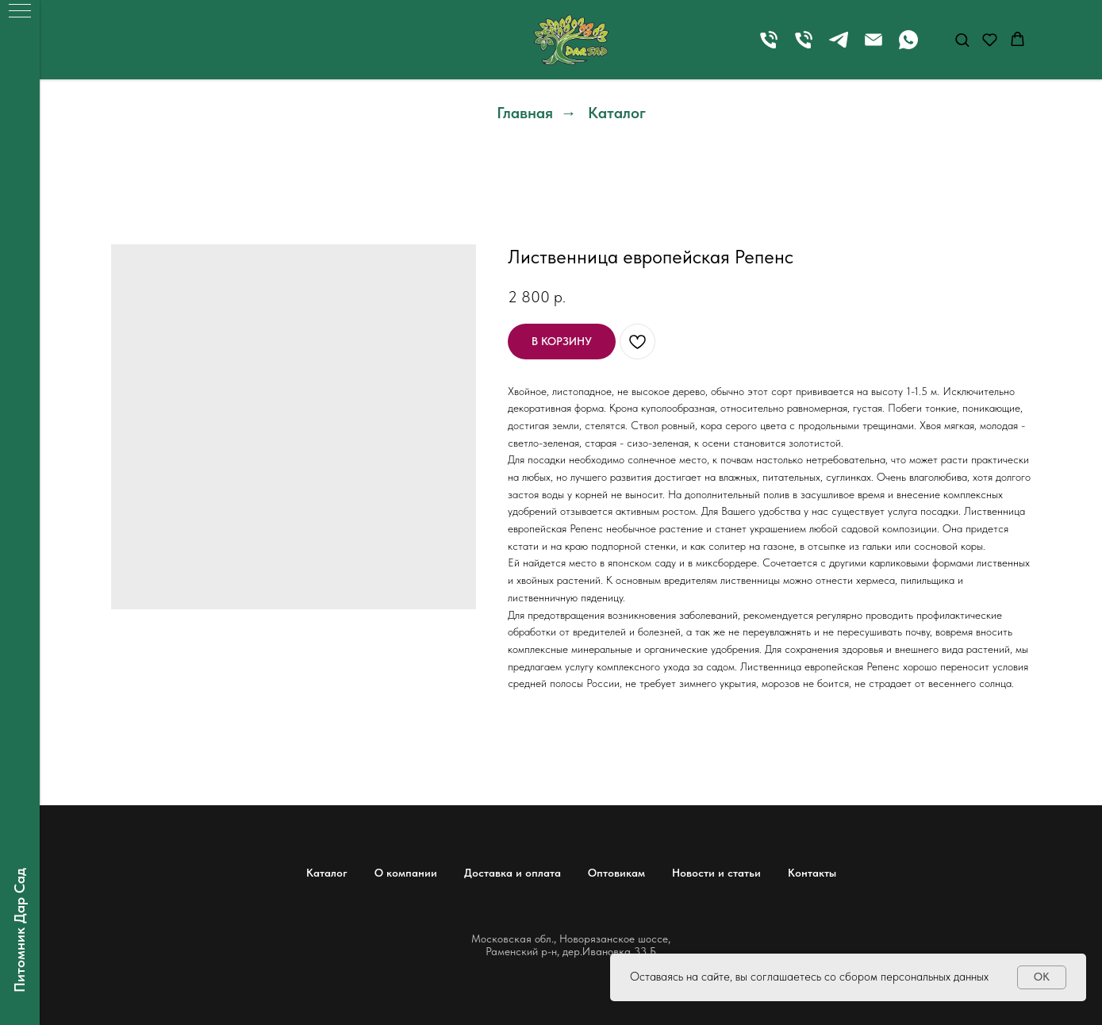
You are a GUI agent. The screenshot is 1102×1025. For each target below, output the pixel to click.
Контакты (812, 872)
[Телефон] (769, 47)
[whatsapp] (908, 47)
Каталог (617, 112)
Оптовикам (616, 872)
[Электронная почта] (873, 47)
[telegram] (838, 47)
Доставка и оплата (512, 872)
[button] (962, 39)
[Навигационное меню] (20, 12)
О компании (405, 872)
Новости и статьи (716, 872)
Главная (525, 112)
